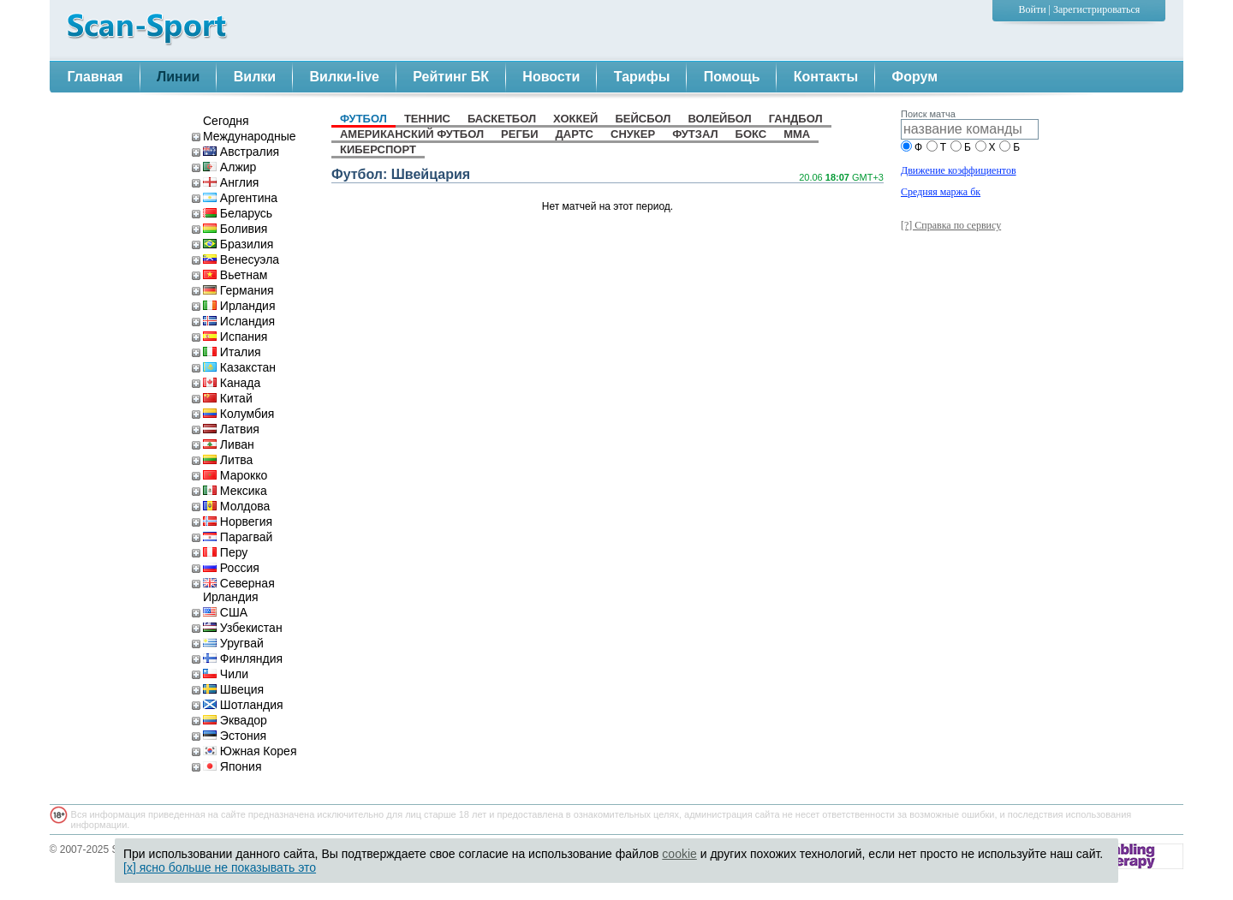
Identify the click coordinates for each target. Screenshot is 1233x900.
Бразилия (238, 244)
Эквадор (235, 720)
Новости (551, 76)
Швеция (233, 689)
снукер (633, 134)
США (225, 612)
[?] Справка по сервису (951, 225)
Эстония (234, 735)
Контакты (826, 76)
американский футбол (412, 134)
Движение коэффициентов (958, 170)
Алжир (229, 167)
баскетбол (502, 118)
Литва (228, 460)
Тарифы (642, 76)
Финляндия (243, 658)
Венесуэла (241, 259)
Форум (915, 76)
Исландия (239, 321)
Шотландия (243, 705)
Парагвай (237, 537)
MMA (796, 134)
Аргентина (240, 198)
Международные (249, 136)
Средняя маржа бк (940, 192)
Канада (231, 383)
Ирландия (239, 306)
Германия (238, 290)
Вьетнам (235, 275)
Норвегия (237, 521)
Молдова (236, 506)
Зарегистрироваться (1096, 9)
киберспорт (378, 149)
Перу (225, 552)
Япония (232, 766)
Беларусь (237, 213)
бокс (751, 134)
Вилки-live (344, 76)
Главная (95, 76)
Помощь (732, 76)
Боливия (235, 228)
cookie (679, 854)
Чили (225, 674)
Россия (231, 568)
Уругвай (233, 643)
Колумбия (238, 413)
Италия (232, 352)
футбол (363, 118)
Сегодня (226, 121)
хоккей (575, 118)
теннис (427, 118)
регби (519, 134)
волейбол (719, 118)
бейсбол (642, 118)
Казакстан (239, 367)
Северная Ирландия (239, 590)
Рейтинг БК (451, 76)
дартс (574, 134)
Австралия (241, 151)
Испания (235, 336)
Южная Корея (249, 751)
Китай (228, 398)
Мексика (235, 491)
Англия (231, 182)
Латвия (231, 429)
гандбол (796, 118)
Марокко (235, 475)
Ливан (228, 444)
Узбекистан (243, 628)
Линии (178, 76)
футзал (695, 134)
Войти (1032, 9)
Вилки (255, 76)
